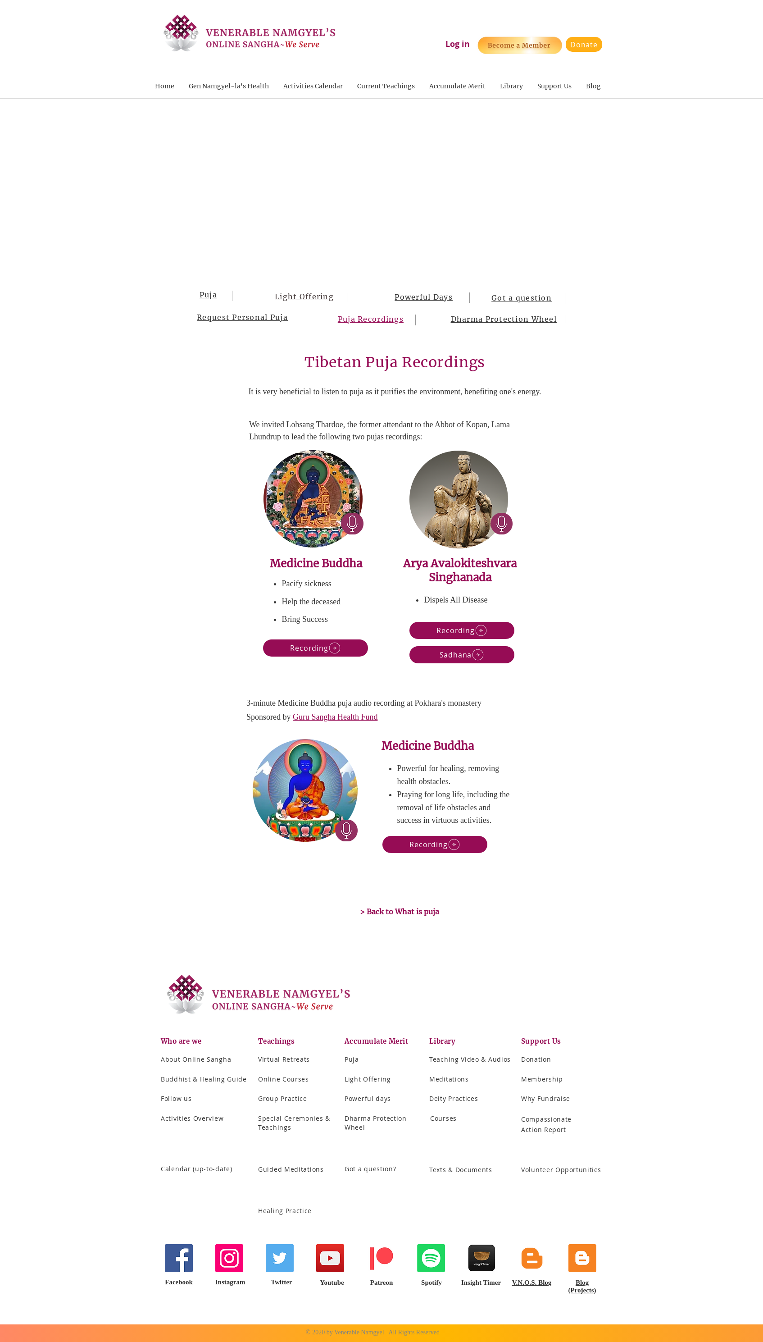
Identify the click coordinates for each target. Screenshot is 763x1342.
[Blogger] (532, 1258)
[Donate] (584, 44)
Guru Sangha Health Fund (335, 716)
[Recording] (315, 648)
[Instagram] (229, 1258)
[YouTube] (330, 1258)
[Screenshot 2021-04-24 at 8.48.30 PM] (481, 1258)
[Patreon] (381, 1258)
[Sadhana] (461, 654)
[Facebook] (179, 1258)
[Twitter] (280, 1258)
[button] (386, 86)
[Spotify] (431, 1258)
